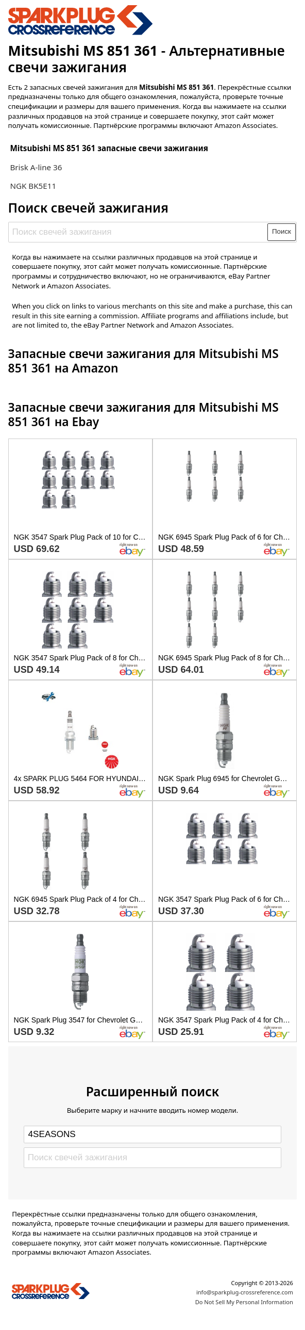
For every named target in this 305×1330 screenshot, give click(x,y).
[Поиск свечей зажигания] (138, 232)
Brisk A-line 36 (36, 167)
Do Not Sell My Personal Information (244, 1302)
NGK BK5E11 (33, 186)
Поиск (281, 231)
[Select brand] (152, 1134)
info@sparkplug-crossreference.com (244, 1292)
